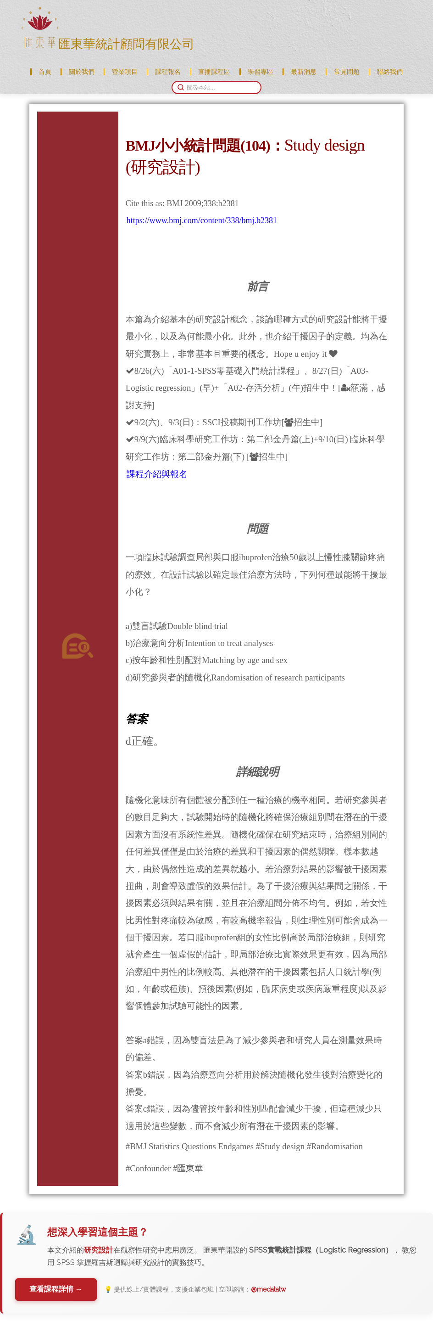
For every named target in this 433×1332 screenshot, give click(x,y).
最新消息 (303, 71)
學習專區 (260, 71)
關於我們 (81, 71)
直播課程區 (214, 71)
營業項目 (125, 71)
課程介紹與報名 (157, 474)
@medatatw (269, 1289)
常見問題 (347, 71)
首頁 (45, 71)
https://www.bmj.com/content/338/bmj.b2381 (202, 220)
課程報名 (168, 71)
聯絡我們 (390, 71)
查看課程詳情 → (56, 1289)
